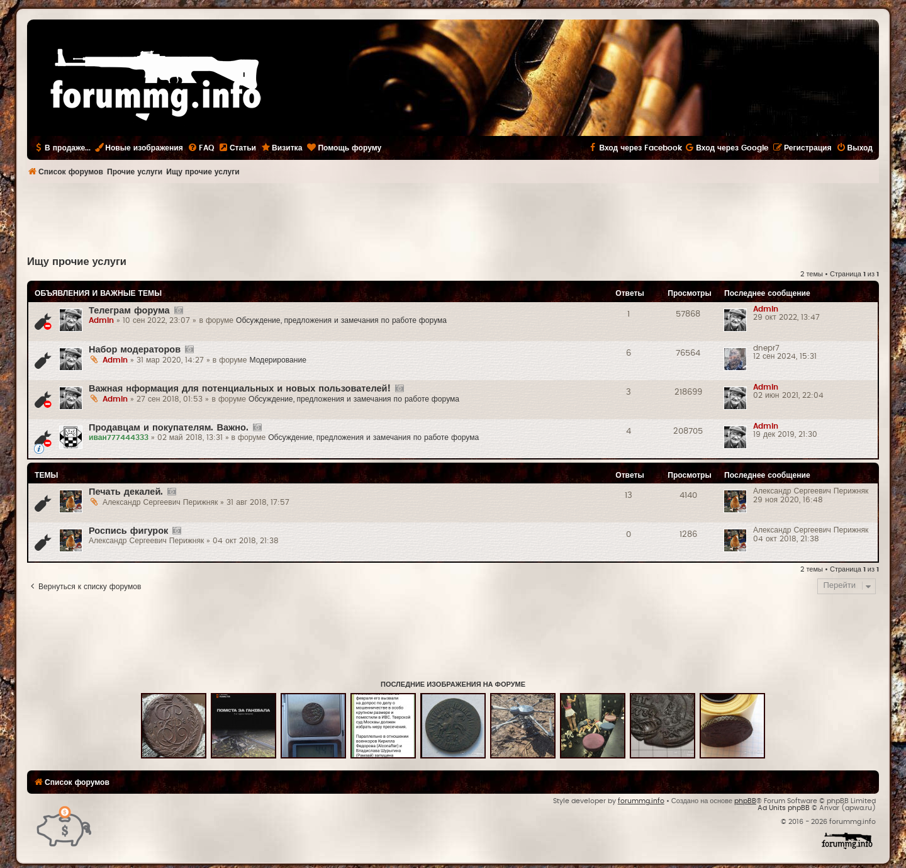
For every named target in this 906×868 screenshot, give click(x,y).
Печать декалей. (126, 492)
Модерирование (277, 360)
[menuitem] (200, 148)
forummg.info (641, 801)
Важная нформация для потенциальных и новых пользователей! (240, 388)
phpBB (745, 801)
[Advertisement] (453, 217)
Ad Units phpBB (784, 807)
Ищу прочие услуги (76, 262)
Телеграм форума (129, 310)
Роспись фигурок (128, 531)
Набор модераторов (135, 349)
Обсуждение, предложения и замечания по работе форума (341, 320)
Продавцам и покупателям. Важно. (169, 427)
